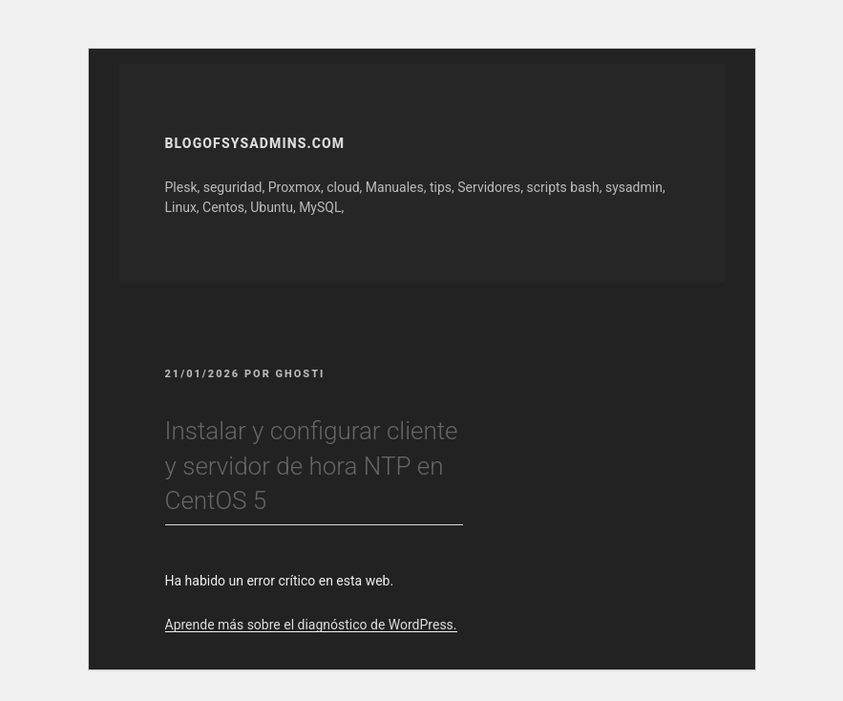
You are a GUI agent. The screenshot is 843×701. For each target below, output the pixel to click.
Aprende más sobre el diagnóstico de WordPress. (311, 624)
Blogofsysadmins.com (255, 143)
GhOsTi (301, 374)
